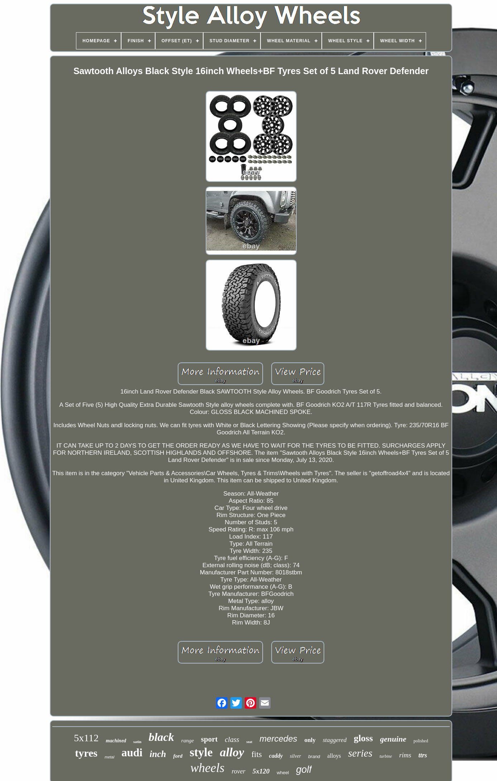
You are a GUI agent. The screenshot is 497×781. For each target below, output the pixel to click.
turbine (385, 756)
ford (177, 756)
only (310, 740)
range (187, 740)
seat (249, 742)
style (201, 752)
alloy (232, 752)
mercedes (278, 738)
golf (304, 769)
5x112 (86, 737)
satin (137, 741)
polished (421, 740)
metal (109, 757)
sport (209, 739)
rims (405, 755)
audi (132, 752)
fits (256, 754)
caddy (276, 756)
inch (158, 754)
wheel (283, 772)
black (161, 737)
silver (295, 756)
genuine (393, 738)
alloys (334, 756)
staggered (335, 740)
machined (116, 740)
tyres (86, 753)
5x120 (261, 771)
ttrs (423, 755)
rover (238, 771)
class (232, 739)
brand (314, 756)
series (360, 753)
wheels (207, 768)
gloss (363, 738)
